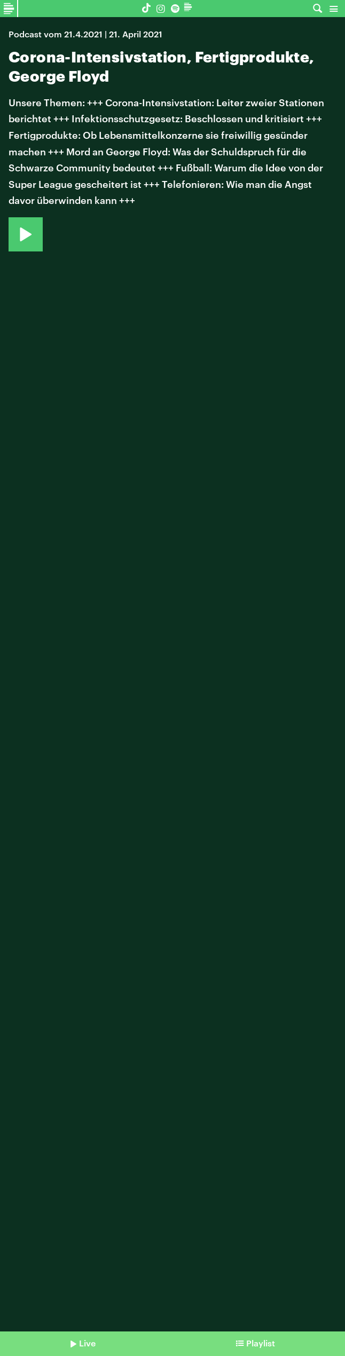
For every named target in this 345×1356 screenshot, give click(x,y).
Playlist (260, 1343)
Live (87, 1343)
